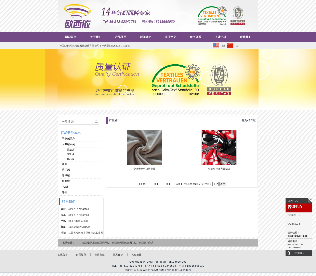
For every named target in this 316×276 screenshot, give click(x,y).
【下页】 (166, 184)
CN (237, 45)
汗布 (64, 192)
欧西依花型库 (146, 242)
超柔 (64, 164)
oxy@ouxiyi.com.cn (297, 235)
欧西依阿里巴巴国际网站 (96, 242)
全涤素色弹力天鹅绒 (144, 168)
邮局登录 (81, 254)
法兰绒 (65, 169)
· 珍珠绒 (70, 154)
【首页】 (143, 184)
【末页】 (178, 184)
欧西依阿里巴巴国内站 (124, 242)
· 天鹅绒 (70, 149)
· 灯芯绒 (70, 159)
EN (223, 45)
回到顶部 (299, 253)
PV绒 (64, 186)
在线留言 (63, 254)
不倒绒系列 (68, 138)
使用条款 (100, 254)
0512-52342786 (295, 244)
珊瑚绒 (65, 175)
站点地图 (137, 254)
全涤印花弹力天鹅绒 (219, 168)
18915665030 (294, 247)
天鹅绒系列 (68, 144)
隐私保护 (118, 254)
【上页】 (154, 184)
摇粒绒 (65, 181)
